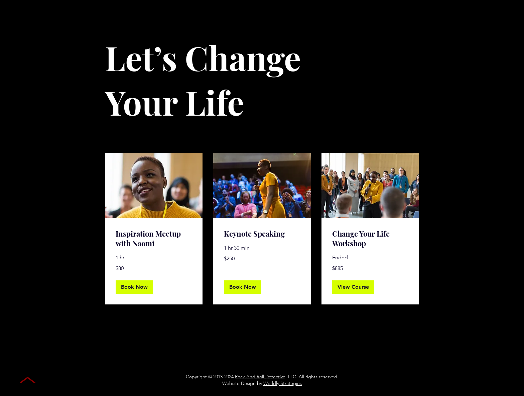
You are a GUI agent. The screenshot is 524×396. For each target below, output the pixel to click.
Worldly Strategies (282, 383)
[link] (154, 239)
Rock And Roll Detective (260, 377)
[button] (134, 287)
